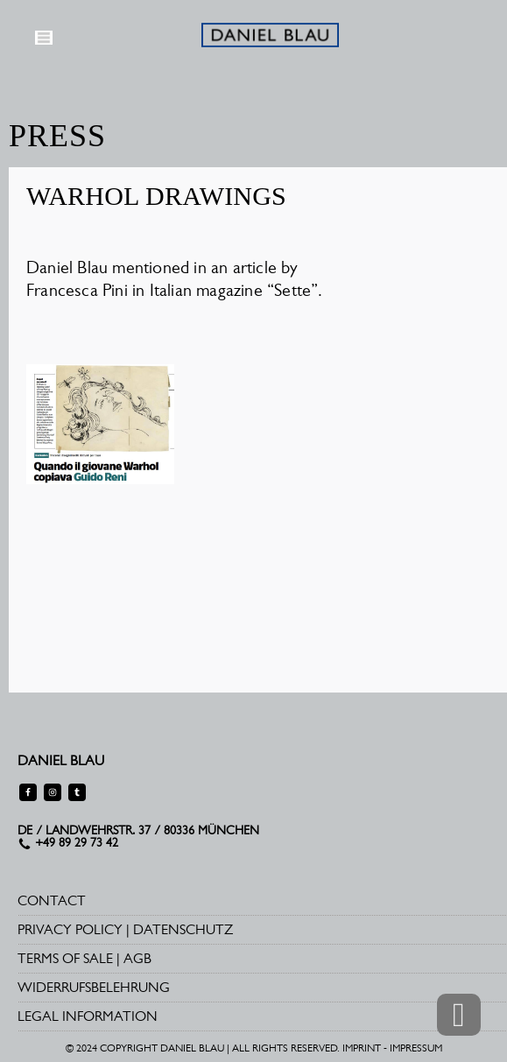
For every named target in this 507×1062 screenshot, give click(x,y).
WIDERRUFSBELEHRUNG (94, 987)
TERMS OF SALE (65, 958)
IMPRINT (361, 1048)
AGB (137, 958)
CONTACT (52, 900)
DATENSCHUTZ (183, 929)
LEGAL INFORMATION (88, 1016)
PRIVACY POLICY (70, 929)
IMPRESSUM (416, 1048)
